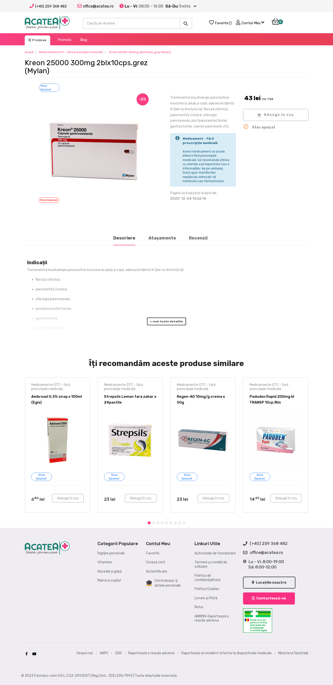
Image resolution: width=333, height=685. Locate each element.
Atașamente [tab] (162, 238)
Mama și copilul (109, 580)
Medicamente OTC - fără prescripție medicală (50, 387)
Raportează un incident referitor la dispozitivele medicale (226, 653)
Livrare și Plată (206, 598)
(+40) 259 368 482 (51, 6)
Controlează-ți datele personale (163, 583)
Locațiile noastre (269, 583)
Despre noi (85, 653)
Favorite (152, 553)
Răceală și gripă (109, 571)
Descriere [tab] (124, 238)
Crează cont (155, 562)
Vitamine (104, 562)
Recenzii (198, 238)
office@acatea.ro (263, 552)
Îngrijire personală (111, 553)
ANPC (104, 653)
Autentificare (156, 571)
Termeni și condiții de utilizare (211, 564)
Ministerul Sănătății (293, 653)
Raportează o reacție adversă (151, 653)
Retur (199, 607)
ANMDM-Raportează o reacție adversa (212, 618)
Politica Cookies (207, 589)
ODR (118, 653)
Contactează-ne (269, 598)
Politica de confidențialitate (208, 577)
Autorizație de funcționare (215, 553)
